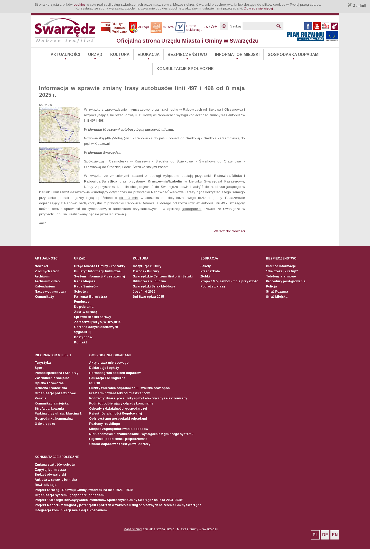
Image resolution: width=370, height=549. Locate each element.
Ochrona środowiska (51, 388)
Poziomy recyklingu (104, 424)
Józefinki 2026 (144, 291)
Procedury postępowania (286, 281)
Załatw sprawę (85, 312)
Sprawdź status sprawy (92, 317)
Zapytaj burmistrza (50, 469)
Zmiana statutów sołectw (55, 464)
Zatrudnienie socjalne (52, 378)
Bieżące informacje (281, 266)
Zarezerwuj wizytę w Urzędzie (97, 322)
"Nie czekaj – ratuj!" (282, 271)
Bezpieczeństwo (187, 54)
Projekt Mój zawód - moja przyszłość (229, 281)
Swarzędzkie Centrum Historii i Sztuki (163, 276)
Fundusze (81, 301)
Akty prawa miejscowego (108, 362)
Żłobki (205, 276)
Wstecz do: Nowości (229, 231)
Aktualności (65, 54)
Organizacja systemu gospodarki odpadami (70, 495)
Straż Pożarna (277, 291)
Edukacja (148, 54)
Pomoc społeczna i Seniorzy (56, 373)
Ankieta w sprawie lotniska (56, 479)
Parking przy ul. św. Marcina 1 (58, 413)
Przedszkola (210, 271)
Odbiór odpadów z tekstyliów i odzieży (119, 444)
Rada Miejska (85, 281)
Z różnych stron (47, 271)
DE (325, 535)
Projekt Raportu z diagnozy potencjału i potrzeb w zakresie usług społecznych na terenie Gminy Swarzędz (118, 505)
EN (335, 535)
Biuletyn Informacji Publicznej (98, 271)
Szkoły (205, 266)
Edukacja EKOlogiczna (107, 378)
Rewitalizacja (46, 485)
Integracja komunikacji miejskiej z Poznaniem (71, 510)
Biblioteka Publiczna (149, 281)
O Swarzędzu (45, 424)
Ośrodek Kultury (146, 271)
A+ (214, 26)
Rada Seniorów (86, 286)
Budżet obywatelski (50, 474)
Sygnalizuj (82, 332)
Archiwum (42, 276)
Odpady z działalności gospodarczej (118, 408)
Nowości (41, 266)
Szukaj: (236, 26)
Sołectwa (81, 291)
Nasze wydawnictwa (50, 291)
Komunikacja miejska (52, 403)
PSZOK (94, 383)
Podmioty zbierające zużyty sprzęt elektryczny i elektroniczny (138, 398)
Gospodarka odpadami (293, 54)
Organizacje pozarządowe (55, 393)
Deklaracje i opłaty (104, 368)
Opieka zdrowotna (49, 383)
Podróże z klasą (212, 286)
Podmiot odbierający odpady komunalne (121, 403)
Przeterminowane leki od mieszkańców (119, 393)
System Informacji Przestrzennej (99, 276)
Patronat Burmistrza (90, 296)
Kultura (120, 54)
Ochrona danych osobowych (96, 327)
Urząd (95, 54)
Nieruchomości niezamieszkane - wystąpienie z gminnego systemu (141, 434)
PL (315, 535)
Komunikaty (44, 296)
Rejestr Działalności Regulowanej (115, 413)
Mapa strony (132, 529)
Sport (39, 368)
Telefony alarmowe (281, 276)
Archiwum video (47, 281)
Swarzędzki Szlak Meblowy (154, 286)
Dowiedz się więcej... (259, 8)
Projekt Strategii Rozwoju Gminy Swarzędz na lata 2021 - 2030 (84, 490)
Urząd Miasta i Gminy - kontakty (99, 266)
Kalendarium (45, 286)
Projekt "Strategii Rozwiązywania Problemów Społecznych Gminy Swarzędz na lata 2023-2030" (109, 500)
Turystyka (43, 362)
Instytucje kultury (147, 266)
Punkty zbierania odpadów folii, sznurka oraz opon (129, 388)
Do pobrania (84, 307)
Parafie (40, 398)
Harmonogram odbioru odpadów (115, 373)
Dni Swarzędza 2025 (148, 296)
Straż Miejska (277, 296)
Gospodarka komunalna (54, 418)
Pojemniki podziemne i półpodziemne (118, 439)
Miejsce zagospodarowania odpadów (118, 429)
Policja (271, 286)
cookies (79, 4)
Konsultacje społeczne (185, 68)
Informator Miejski (237, 54)
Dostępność (83, 337)
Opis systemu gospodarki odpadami (118, 418)
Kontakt (80, 342)
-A (206, 27)
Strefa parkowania (49, 408)
